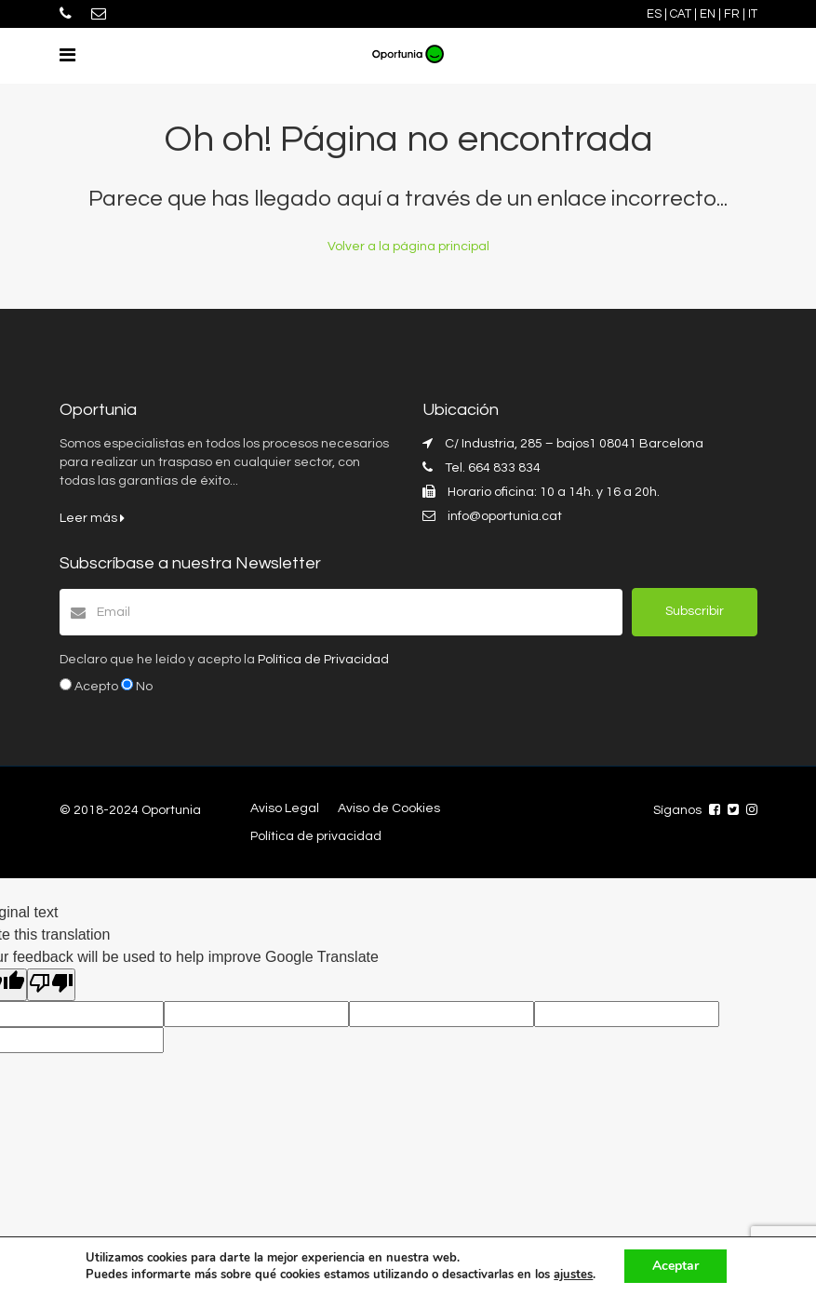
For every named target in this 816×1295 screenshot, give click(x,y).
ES (654, 13)
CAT (680, 13)
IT (752, 13)
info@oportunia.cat (505, 516)
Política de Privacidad (323, 659)
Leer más (92, 518)
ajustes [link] (573, 1274)
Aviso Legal (284, 808)
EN (708, 13)
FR (732, 13)
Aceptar (675, 1266)
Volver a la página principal (408, 246)
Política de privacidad (315, 836)
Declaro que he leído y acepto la (224, 659)
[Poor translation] (51, 984)
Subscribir (694, 611)
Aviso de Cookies (389, 808)
